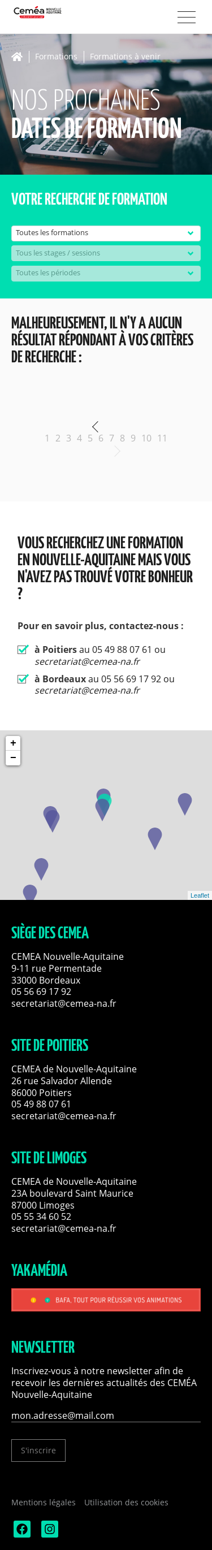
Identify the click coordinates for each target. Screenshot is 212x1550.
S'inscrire (38, 1450)
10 (146, 438)
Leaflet (200, 895)
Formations (56, 57)
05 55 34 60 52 (41, 1216)
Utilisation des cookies (126, 1502)
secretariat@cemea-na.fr (63, 1003)
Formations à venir (125, 57)
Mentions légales (43, 1502)
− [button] (13, 758)
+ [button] (13, 743)
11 (162, 438)
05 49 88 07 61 (41, 1104)
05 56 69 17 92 (41, 991)
